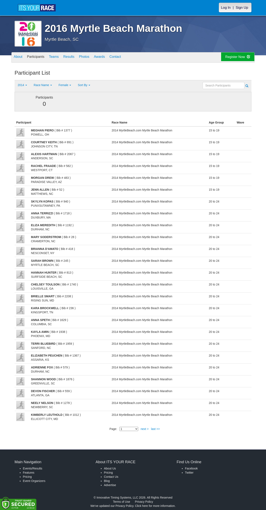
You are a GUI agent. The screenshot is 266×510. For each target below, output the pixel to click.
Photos (96, 58)
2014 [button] (22, 85)
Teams (60, 58)
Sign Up (242, 8)
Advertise (110, 485)
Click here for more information (155, 506)
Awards (114, 58)
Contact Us (111, 476)
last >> (155, 429)
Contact (132, 58)
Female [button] (65, 85)
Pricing (27, 476)
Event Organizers (34, 481)
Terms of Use (121, 501)
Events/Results (32, 468)
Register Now (234, 57)
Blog (107, 481)
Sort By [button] (84, 85)
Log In (226, 8)
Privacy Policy (144, 501)
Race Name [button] (43, 85)
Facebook (191, 468)
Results (78, 58)
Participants (40, 58)
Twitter (189, 472)
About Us (110, 468)
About (19, 58)
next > (145, 429)
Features (28, 472)
